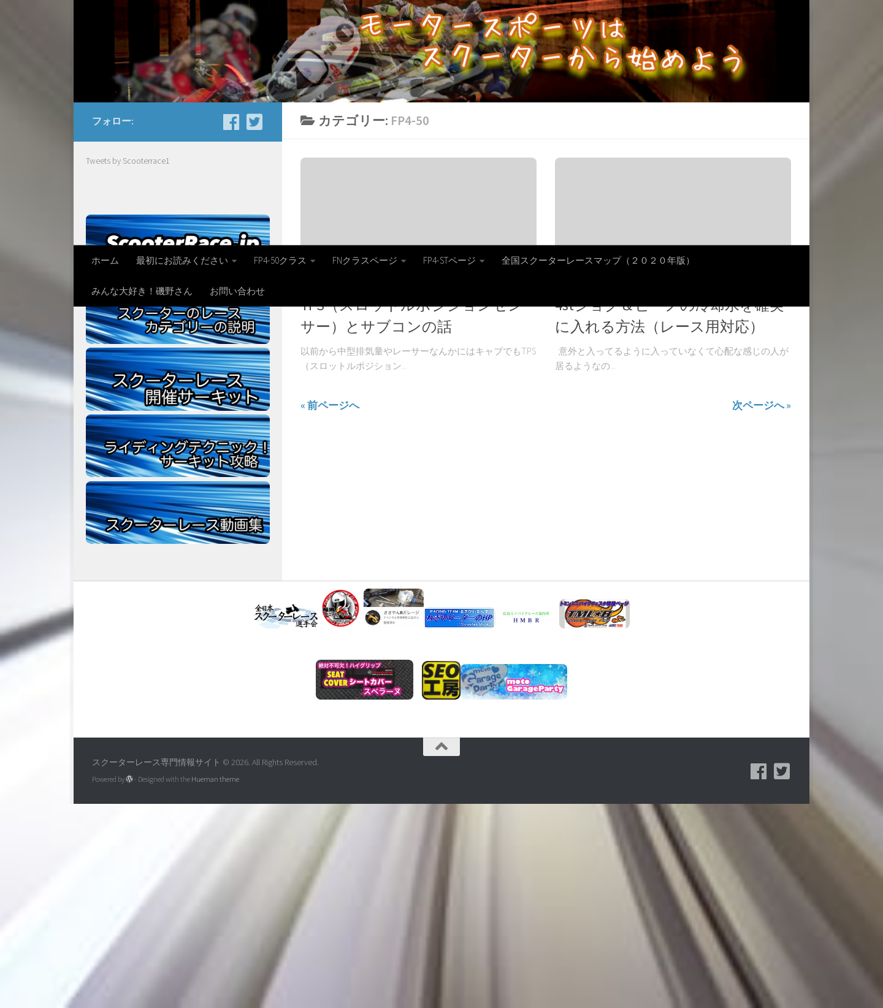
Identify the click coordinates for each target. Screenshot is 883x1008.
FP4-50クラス (280, 260)
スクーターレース (441, 488)
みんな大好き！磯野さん (142, 291)
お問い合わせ (237, 291)
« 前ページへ (329, 609)
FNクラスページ (364, 260)
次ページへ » (761, 609)
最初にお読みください (182, 260)
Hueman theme (215, 983)
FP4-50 (312, 488)
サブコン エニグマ (367, 488)
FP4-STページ (449, 260)
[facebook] (231, 326)
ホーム (105, 260)
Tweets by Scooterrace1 (128, 364)
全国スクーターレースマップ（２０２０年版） (598, 260)
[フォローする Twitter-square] (254, 326)
